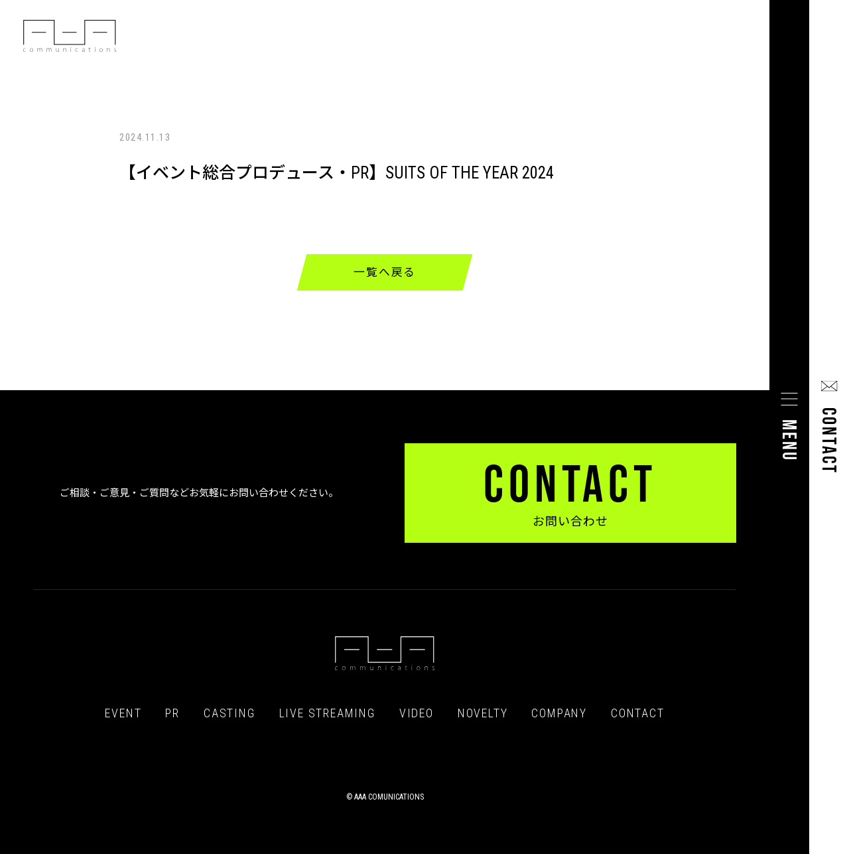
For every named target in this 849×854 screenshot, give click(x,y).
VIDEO (416, 713)
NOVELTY (483, 713)
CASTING (229, 713)
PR (172, 713)
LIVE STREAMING (327, 713)
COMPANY (559, 713)
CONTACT (638, 713)
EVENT (123, 713)
